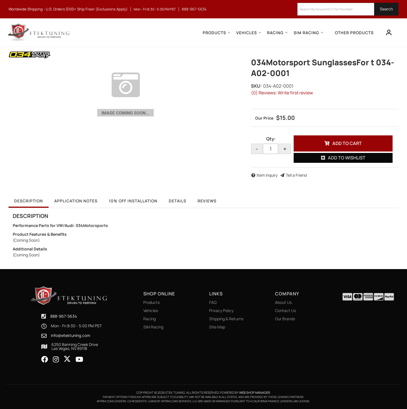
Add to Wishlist (346, 158)
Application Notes (76, 201)
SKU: (256, 86)
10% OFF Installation (133, 201)
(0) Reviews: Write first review (282, 93)
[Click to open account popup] (389, 32)
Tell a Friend (296, 175)
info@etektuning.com (70, 335)
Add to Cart (347, 143)
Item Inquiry (267, 175)
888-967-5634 (63, 316)
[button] (348, 9)
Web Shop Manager (254, 392)
